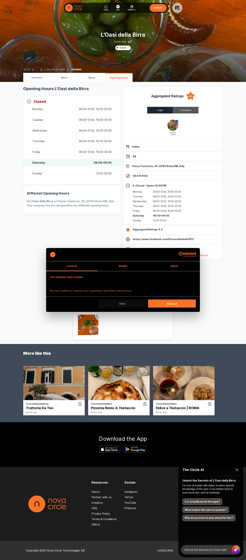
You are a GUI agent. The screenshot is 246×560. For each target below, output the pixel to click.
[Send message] (236, 550)
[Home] (106, 8)
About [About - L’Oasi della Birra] (91, 77)
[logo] (73, 8)
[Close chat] (237, 470)
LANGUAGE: (165, 550)
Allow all (172, 303)
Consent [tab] (72, 265)
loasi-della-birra (55, 69)
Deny (122, 303)
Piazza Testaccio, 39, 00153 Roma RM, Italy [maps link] (158, 166)
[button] (173, 186)
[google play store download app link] (135, 449)
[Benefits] (131, 8)
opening (76, 69)
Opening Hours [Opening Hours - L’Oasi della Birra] (119, 77)
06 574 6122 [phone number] (140, 176)
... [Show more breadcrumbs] (37, 70)
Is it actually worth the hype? (202, 501)
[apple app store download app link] (109, 449)
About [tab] (174, 265)
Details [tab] (123, 265)
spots (26, 69)
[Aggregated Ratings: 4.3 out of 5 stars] (173, 96)
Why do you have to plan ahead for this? (209, 517)
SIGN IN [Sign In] (158, 8)
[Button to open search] (177, 8)
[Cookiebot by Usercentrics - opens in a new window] (181, 254)
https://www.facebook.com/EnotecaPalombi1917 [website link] (163, 239)
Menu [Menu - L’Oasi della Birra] (64, 77)
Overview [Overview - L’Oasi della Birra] (36, 77)
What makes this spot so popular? (206, 509)
